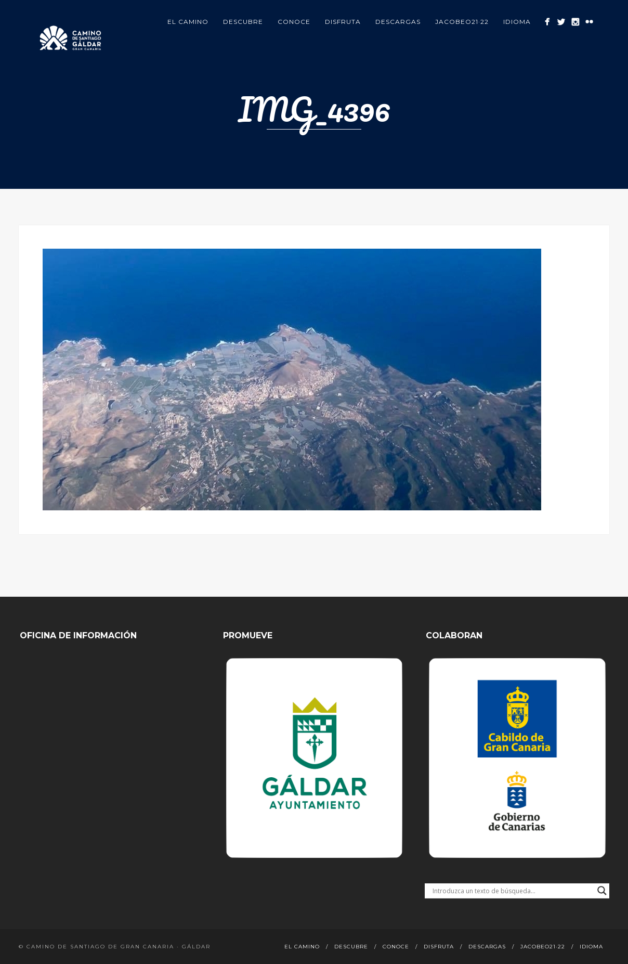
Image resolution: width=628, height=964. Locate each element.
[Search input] (512, 890)
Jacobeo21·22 (462, 21)
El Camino (187, 21)
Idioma (517, 21)
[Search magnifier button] (602, 890)
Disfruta (343, 21)
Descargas (398, 21)
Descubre (243, 21)
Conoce (294, 21)
